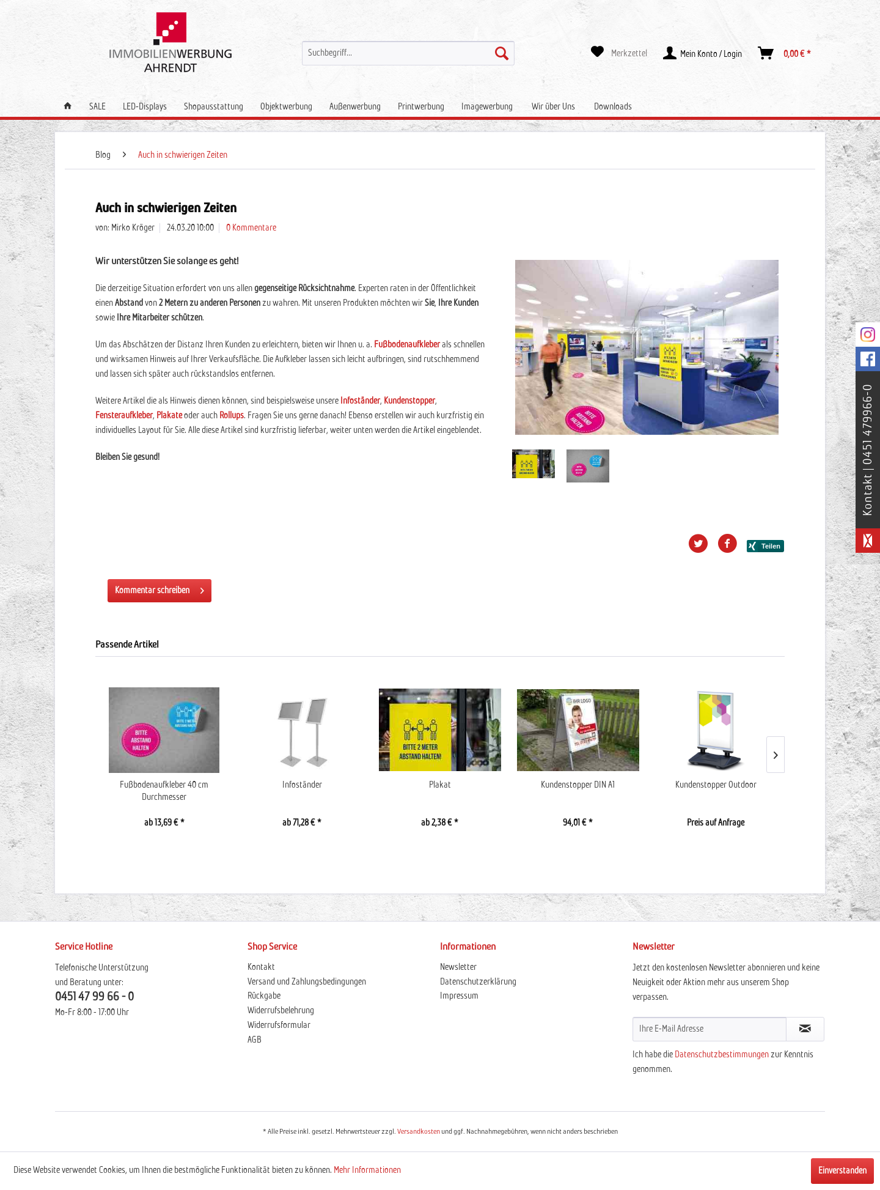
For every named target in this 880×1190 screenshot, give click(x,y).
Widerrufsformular (279, 1025)
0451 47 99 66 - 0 (94, 997)
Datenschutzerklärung (478, 982)
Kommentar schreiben (159, 588)
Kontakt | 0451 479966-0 (868, 449)
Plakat (440, 785)
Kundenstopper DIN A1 (578, 785)
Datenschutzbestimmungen (722, 1055)
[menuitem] (408, 53)
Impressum (459, 996)
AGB (255, 1040)
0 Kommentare (251, 228)
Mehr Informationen (367, 1170)
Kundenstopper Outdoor (716, 785)
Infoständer (302, 785)
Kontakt (261, 967)
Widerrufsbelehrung (281, 1011)
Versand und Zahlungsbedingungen (307, 982)
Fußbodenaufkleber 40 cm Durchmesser (164, 791)
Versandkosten (418, 1132)
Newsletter (458, 967)
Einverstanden (842, 1171)
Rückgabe (264, 996)
